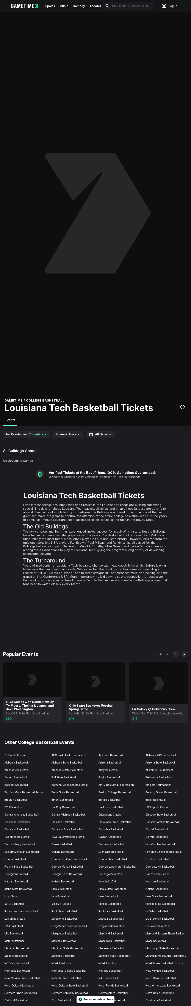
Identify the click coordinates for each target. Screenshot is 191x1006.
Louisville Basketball (157, 926)
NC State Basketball (16, 963)
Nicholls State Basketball (66, 978)
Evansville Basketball (111, 851)
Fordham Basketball (157, 859)
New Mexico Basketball (159, 970)
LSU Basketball (13, 933)
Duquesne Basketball (111, 844)
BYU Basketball (13, 807)
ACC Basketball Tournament (68, 755)
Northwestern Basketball (113, 992)
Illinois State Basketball (112, 888)
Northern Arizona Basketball (162, 985)
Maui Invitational (14, 940)
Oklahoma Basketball (158, 1000)
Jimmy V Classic (61, 903)
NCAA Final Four (61, 963)
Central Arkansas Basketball (21, 814)
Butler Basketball (155, 799)
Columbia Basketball (110, 829)
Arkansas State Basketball (67, 770)
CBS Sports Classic (157, 807)
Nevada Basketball (110, 970)
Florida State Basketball (112, 859)
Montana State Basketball (114, 955)
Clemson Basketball (63, 822)
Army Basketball (108, 770)
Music (64, 6)
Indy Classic (11, 896)
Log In (169, 6)
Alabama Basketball (16, 762)
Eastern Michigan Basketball (21, 851)
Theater (95, 6)
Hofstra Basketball (62, 881)
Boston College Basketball (114, 792)
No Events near (26, 434)
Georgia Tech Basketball (66, 874)
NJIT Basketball (108, 978)
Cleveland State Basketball (114, 822)
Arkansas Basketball (16, 770)
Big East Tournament (158, 784)
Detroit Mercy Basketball (19, 844)
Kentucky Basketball (110, 911)
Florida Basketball (15, 859)
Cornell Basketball (156, 829)
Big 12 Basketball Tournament (116, 784)
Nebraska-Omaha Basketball (69, 970)
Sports (50, 6)
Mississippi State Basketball (162, 948)
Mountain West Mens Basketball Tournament (167, 955)
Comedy (79, 6)
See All (161, 654)
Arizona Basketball (109, 762)
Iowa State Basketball (158, 896)
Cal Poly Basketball (63, 807)
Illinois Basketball (61, 888)
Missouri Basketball (16, 955)
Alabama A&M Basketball (160, 755)
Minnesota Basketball (111, 948)
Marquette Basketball (64, 933)
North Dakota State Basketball (69, 985)
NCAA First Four (108, 963)
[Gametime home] (27, 6)
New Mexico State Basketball (22, 978)
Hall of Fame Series (157, 874)
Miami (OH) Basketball (112, 940)
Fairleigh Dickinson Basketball (163, 851)
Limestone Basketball (64, 918)
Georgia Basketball (16, 874)
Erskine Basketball (62, 851)
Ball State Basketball (63, 777)
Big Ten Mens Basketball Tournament (26, 792)
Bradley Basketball (15, 799)
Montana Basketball (63, 955)
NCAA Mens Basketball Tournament (167, 963)
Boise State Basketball (65, 792)
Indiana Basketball (156, 888)
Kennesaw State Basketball (21, 911)
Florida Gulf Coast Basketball (69, 859)
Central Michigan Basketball (68, 814)
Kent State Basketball (64, 911)
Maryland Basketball (110, 933)
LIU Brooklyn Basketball (159, 918)
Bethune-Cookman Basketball (69, 784)
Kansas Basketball (109, 903)
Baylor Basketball (109, 777)
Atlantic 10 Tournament (159, 770)
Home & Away (68, 434)
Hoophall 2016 (107, 881)
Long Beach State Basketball (69, 926)
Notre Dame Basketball (159, 992)
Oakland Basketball (16, 1000)
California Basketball (110, 807)
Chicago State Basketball (160, 814)
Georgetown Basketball (159, 866)
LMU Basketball (13, 926)
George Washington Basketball (117, 866)
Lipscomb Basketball (111, 918)
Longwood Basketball (111, 926)
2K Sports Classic (15, 755)
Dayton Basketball (109, 836)
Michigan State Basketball (67, 948)
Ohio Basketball (61, 1000)
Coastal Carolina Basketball (162, 822)
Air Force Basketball (110, 755)
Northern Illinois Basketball (20, 992)
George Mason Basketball (67, 866)
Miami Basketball (155, 940)
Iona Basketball (60, 896)
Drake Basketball (61, 844)
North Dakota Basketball (19, 985)
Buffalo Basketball (109, 799)
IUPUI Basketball (14, 903)
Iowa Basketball (108, 896)
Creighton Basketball (17, 836)
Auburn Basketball (15, 777)
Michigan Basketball (16, 948)
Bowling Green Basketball (161, 792)
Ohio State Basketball (111, 1000)
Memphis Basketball (63, 940)
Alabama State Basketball (66, 762)
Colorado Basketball (16, 829)
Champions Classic (109, 814)
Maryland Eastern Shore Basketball (166, 933)
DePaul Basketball (156, 836)
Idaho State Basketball (18, 888)
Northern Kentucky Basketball (69, 992)
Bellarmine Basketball (158, 777)
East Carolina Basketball (160, 844)
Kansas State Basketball (160, 903)
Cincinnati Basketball (17, 822)
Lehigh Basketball (15, 918)
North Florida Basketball (113, 985)
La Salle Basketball (156, 911)
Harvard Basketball (16, 881)
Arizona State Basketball (160, 762)
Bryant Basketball (62, 799)
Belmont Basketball (16, 784)
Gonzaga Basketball (110, 874)
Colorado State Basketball (67, 829)
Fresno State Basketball (19, 866)
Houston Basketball (157, 881)
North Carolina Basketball (160, 978)
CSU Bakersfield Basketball (68, 836)
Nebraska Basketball (17, 970)
